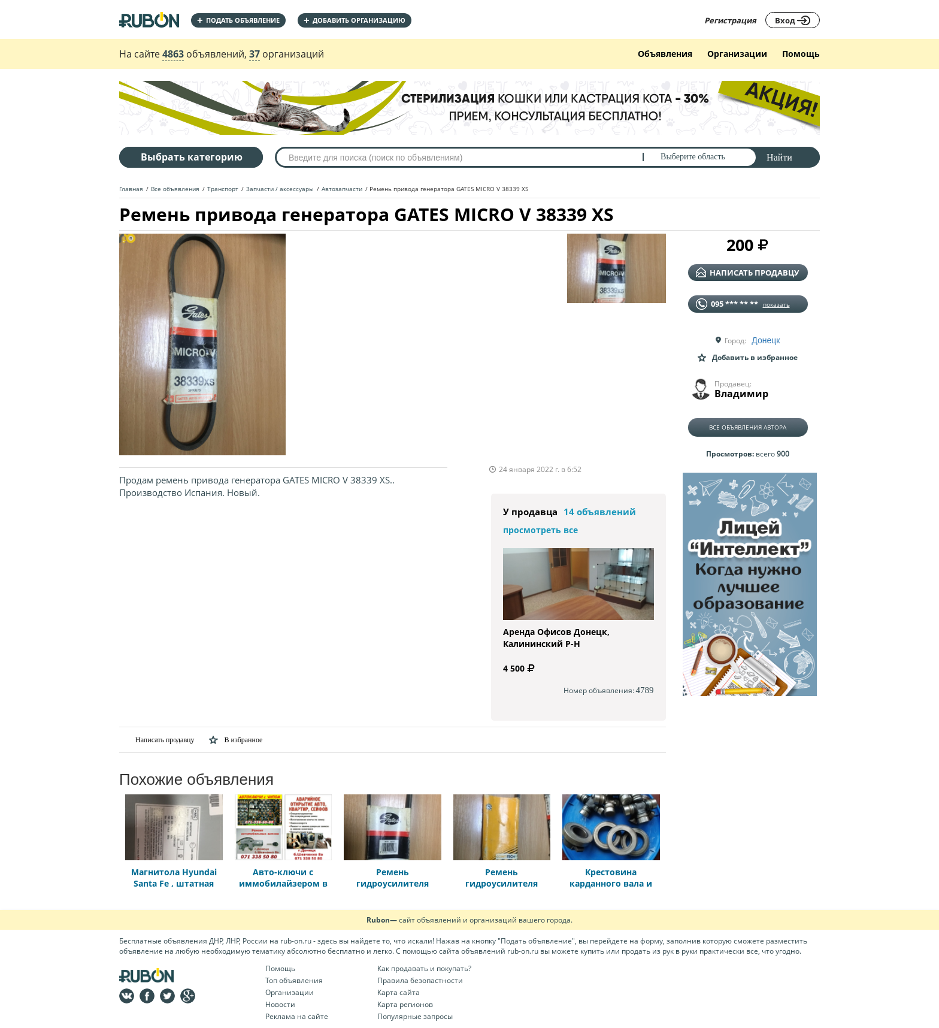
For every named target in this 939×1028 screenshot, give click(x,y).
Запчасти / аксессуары (280, 189)
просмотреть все (540, 530)
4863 (173, 54)
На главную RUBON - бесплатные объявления (149, 19)
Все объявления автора (747, 427)
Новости (280, 1004)
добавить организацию (354, 20)
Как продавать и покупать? (424, 968)
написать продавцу (747, 272)
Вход (792, 20)
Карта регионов (405, 1004)
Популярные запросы (415, 1016)
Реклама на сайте (296, 1016)
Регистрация (730, 20)
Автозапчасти (342, 189)
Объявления (665, 53)
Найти (779, 157)
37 (254, 54)
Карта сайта (398, 992)
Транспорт (222, 189)
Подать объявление (238, 20)
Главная (131, 189)
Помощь (801, 53)
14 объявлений (600, 512)
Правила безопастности (420, 980)
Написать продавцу (156, 739)
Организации (737, 53)
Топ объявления (294, 980)
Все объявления (175, 189)
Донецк (766, 340)
